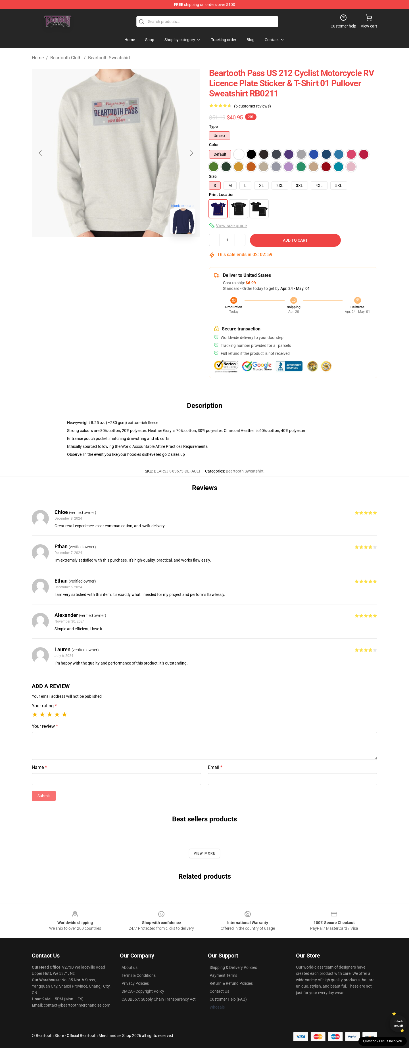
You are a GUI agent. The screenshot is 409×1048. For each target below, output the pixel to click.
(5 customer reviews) (252, 106)
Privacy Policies (135, 983)
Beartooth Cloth (66, 57)
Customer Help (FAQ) (228, 999)
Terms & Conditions (139, 975)
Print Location (222, 194)
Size (213, 176)
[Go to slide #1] (101, 251)
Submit (43, 796)
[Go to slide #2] (130, 251)
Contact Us (219, 991)
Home (38, 57)
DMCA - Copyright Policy (143, 991)
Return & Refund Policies (231, 983)
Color (214, 144)
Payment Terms (223, 975)
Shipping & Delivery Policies (233, 967)
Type (213, 126)
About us (129, 967)
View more (205, 853)
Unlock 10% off (398, 1023)
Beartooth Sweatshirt (109, 57)
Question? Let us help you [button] (382, 1041)
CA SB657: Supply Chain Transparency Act (159, 999)
